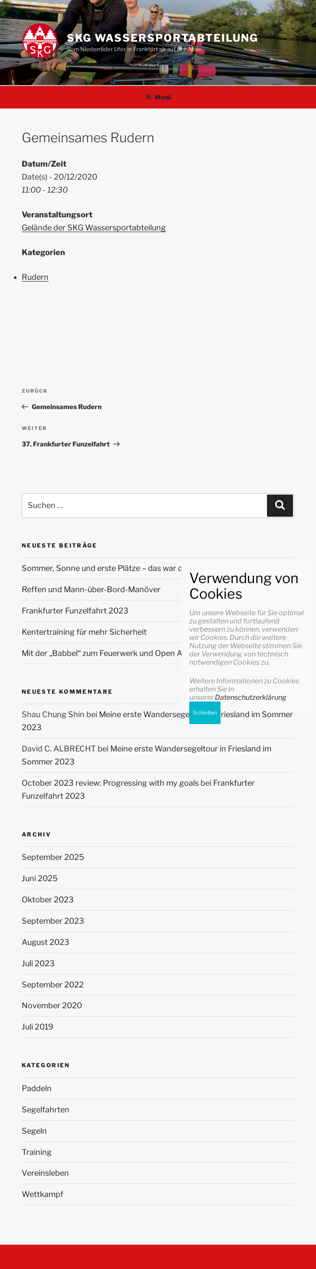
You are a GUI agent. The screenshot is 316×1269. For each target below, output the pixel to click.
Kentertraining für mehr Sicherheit (84, 631)
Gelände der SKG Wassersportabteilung (94, 227)
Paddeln (37, 1088)
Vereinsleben (45, 1172)
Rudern (35, 277)
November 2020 (52, 1005)
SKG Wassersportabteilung (162, 38)
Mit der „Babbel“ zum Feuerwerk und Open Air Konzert (120, 653)
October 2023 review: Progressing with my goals (110, 782)
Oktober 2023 (48, 899)
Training (37, 1152)
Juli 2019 (37, 1026)
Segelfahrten (45, 1109)
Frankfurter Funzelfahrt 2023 (75, 610)
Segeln (34, 1130)
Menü (158, 97)
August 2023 (45, 942)
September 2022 (53, 984)
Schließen (205, 1066)
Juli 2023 (38, 963)
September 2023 (53, 920)
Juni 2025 (40, 878)
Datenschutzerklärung (250, 1051)
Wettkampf (42, 1194)
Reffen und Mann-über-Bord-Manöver (91, 589)
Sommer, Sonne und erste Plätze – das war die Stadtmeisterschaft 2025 (152, 568)
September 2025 (53, 857)
